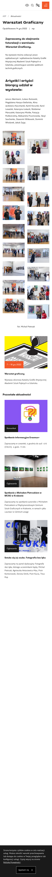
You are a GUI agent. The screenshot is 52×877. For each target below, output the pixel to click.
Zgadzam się (23, 870)
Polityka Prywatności (12, 862)
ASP (4, 16)
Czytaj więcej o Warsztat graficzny (26, 360)
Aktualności (16, 16)
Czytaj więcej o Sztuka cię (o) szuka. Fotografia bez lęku (26, 549)
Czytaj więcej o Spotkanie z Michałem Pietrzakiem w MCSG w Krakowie (26, 484)
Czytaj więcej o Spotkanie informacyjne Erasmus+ (26, 424)
